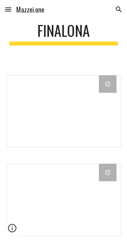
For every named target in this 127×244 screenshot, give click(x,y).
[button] (8, 9)
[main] (63, 33)
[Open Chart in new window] (108, 84)
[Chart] (63, 111)
